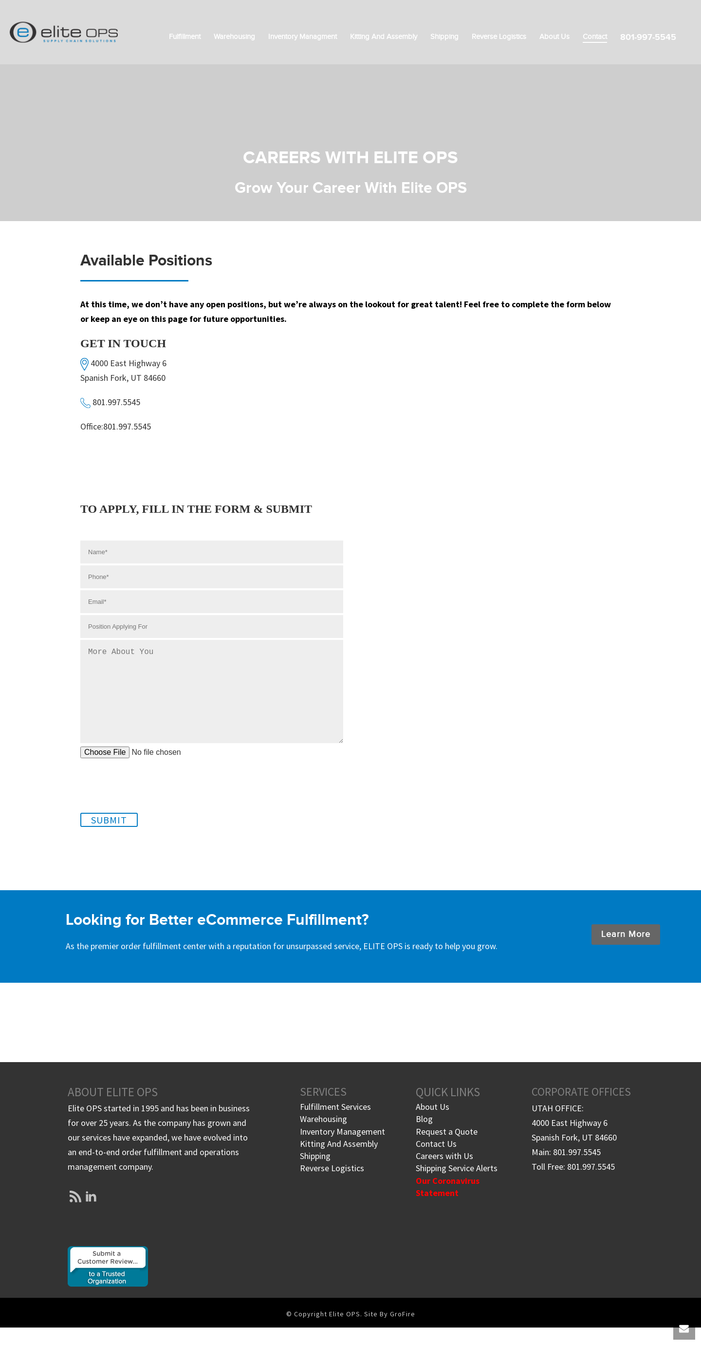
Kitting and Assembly (383, 37)
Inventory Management (342, 1151)
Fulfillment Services (335, 1126)
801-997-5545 (648, 37)
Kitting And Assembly (339, 1163)
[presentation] (154, 797)
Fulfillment (185, 37)
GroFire (402, 1333)
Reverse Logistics (499, 37)
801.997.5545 (116, 402)
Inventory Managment (302, 37)
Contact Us (436, 1163)
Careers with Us (444, 1175)
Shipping (444, 37)
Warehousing (234, 37)
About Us (554, 37)
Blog (424, 1138)
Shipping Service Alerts (457, 1187)
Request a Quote (447, 1151)
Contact (595, 37)
